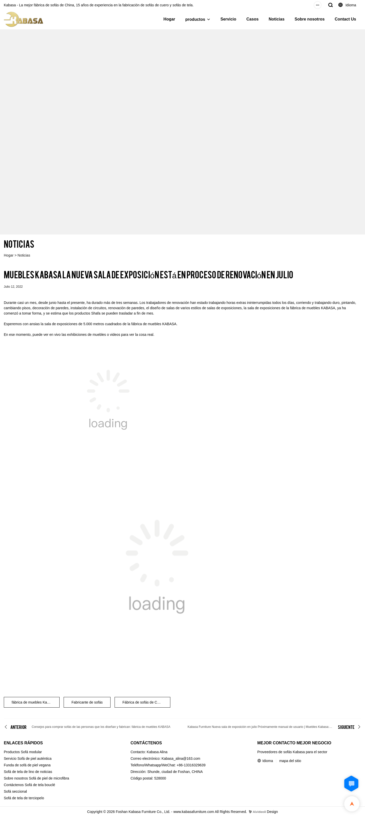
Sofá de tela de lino (19, 772)
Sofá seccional (15, 791)
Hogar (169, 19)
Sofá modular (31, 752)
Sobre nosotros (309, 19)
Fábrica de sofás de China (143, 702)
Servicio (228, 19)
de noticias (43, 772)
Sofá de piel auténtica (34, 758)
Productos (12, 752)
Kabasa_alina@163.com (180, 758)
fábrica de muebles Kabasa (33, 702)
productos (195, 19)
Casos (252, 19)
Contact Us (345, 19)
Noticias (276, 19)
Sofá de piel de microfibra (49, 778)
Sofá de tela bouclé (40, 785)
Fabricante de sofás (87, 702)
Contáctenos (14, 785)
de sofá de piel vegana (33, 765)
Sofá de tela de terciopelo (24, 798)
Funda (9, 765)
